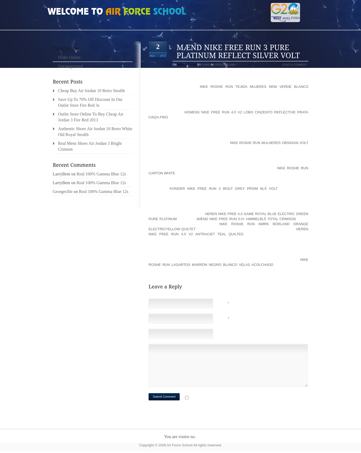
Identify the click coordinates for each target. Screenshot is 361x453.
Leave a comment (294, 64)
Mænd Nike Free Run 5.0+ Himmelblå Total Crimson (246, 219)
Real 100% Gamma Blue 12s (101, 174)
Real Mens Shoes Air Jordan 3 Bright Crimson (90, 146)
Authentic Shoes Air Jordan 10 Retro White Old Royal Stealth (95, 131)
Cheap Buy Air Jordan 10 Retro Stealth (91, 90)
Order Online (224, 64)
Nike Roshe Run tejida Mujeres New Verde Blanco (254, 87)
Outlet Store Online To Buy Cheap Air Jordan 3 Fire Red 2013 (91, 117)
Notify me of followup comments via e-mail (232, 398)
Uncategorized (70, 66)
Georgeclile (62, 191)
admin (206, 64)
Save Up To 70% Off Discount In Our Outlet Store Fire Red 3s (90, 102)
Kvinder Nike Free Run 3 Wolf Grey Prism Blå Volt (224, 189)
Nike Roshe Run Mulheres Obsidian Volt (269, 143)
